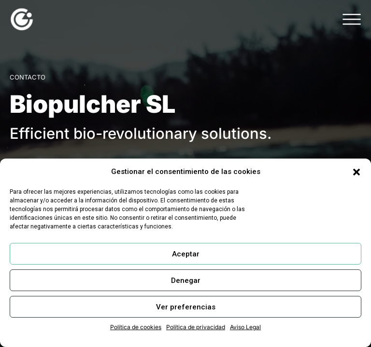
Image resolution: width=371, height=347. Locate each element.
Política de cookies (135, 327)
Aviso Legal (245, 327)
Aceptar (186, 254)
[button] (356, 172)
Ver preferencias (185, 307)
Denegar (185, 280)
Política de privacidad (195, 327)
